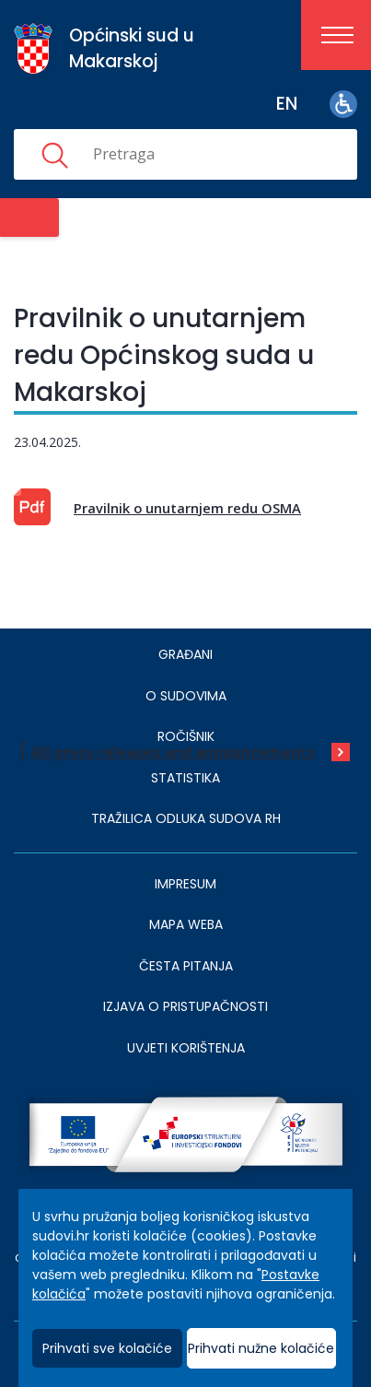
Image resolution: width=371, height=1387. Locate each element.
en (286, 103)
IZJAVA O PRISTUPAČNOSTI (185, 1006)
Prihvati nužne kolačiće (261, 1348)
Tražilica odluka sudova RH (186, 818)
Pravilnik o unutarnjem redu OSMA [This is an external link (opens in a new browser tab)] (187, 508)
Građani (185, 654)
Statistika (185, 778)
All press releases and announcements (173, 752)
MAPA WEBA (186, 924)
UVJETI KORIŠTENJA (186, 1048)
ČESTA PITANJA (186, 966)
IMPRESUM (185, 884)
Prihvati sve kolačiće (107, 1348)
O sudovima (185, 696)
